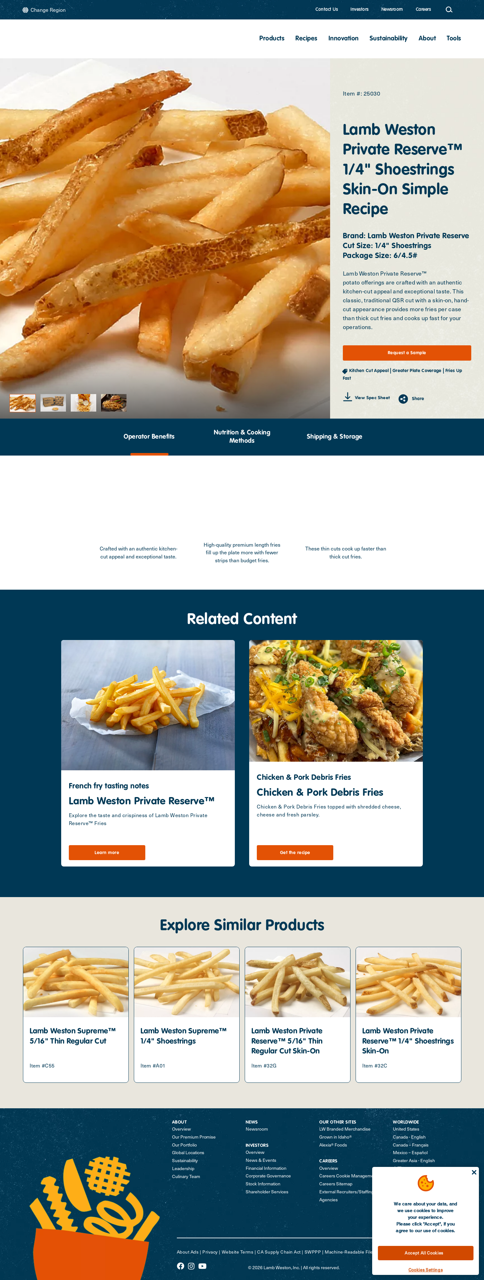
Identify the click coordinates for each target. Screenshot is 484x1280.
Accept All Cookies (424, 1253)
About (427, 39)
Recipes (306, 39)
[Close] (474, 1172)
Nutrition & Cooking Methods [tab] (242, 437)
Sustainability (389, 39)
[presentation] (149, 437)
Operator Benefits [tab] (149, 437)
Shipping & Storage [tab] (335, 437)
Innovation (344, 39)
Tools (454, 39)
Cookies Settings (425, 1270)
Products (272, 39)
